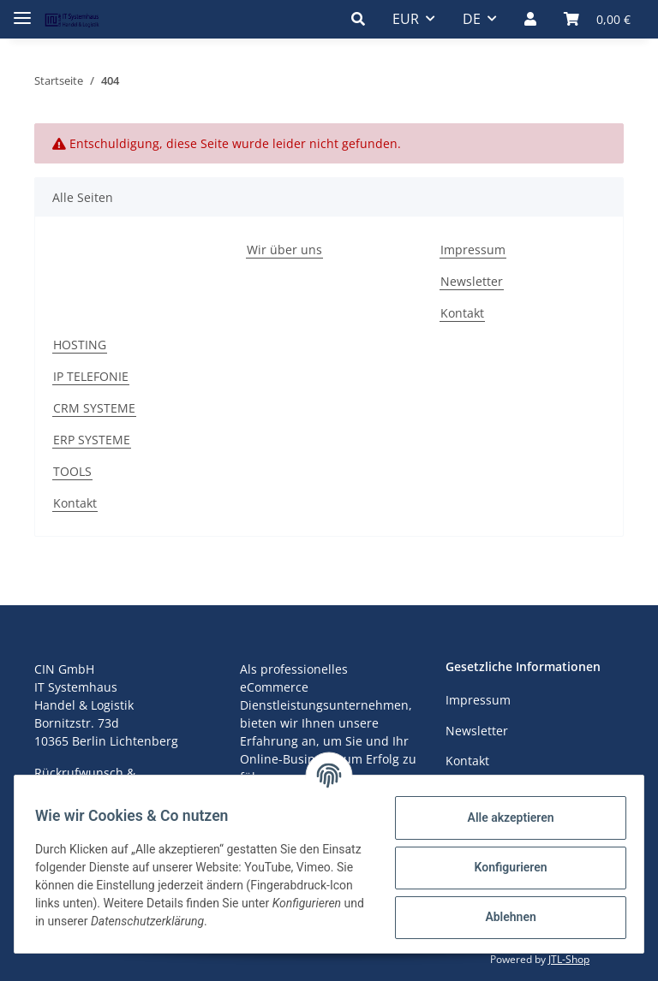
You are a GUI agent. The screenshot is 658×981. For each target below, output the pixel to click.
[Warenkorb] (597, 19)
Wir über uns (284, 249)
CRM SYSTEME (94, 408)
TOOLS (72, 471)
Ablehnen (503, 917)
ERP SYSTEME (91, 439)
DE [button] (472, 18)
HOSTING (79, 344)
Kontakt (462, 313)
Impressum (472, 249)
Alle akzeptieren (503, 817)
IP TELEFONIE (91, 376)
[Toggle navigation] (22, 10)
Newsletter (471, 281)
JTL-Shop (568, 959)
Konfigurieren (503, 867)
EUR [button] (405, 18)
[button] (358, 19)
